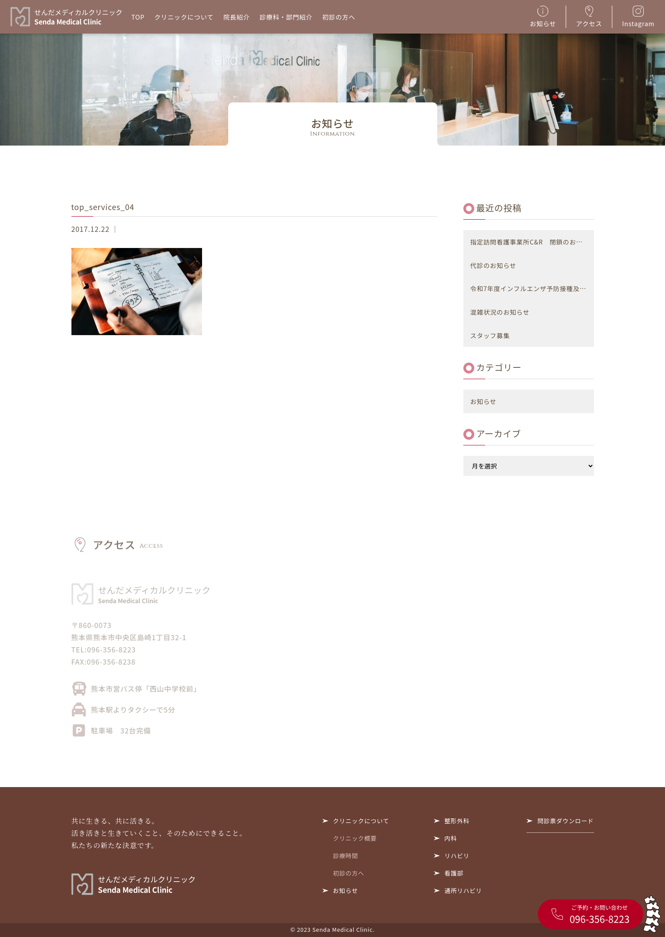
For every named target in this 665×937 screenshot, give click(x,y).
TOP (138, 16)
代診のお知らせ (493, 265)
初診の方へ (338, 16)
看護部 (454, 873)
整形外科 (457, 820)
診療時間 (345, 855)
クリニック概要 (355, 838)
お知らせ (543, 17)
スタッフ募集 (490, 335)
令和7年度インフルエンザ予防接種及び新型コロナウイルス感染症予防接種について (532, 288)
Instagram (638, 17)
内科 (451, 838)
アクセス (589, 17)
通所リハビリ (463, 890)
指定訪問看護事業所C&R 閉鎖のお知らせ (532, 241)
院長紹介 (236, 16)
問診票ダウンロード (565, 820)
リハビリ (457, 855)
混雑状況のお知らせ (500, 311)
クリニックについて (183, 16)
